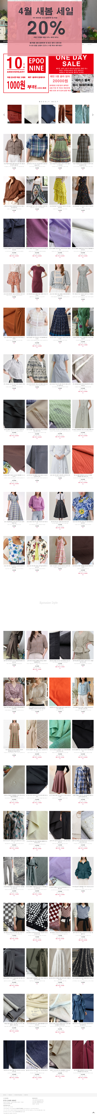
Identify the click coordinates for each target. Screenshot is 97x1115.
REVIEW (82, 44)
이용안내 (10, 1095)
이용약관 (26, 1095)
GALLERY (90, 44)
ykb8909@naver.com (20, 1111)
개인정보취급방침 (18, 1095)
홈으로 (4, 1095)
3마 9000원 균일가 (7, 44)
